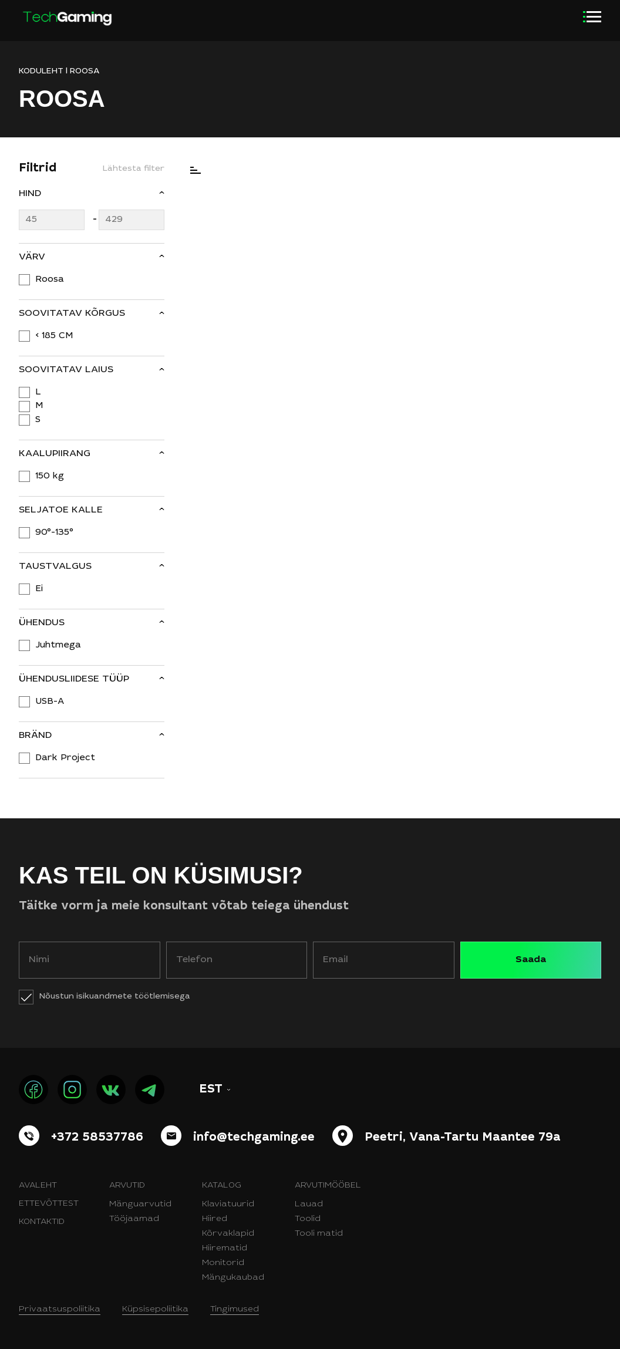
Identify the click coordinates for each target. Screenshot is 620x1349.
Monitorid (223, 1263)
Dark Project (65, 758)
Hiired (214, 1219)
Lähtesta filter (133, 169)
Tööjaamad (134, 1219)
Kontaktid (42, 1222)
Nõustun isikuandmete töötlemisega (114, 997)
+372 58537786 (97, 1138)
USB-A (49, 701)
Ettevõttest (49, 1204)
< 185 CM (54, 336)
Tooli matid (319, 1234)
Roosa (49, 279)
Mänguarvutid (140, 1204)
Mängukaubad (233, 1278)
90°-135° (54, 532)
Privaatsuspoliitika (59, 1310)
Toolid (308, 1219)
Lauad (309, 1204)
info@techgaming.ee (254, 1138)
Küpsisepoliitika (155, 1310)
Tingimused (234, 1310)
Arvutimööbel (328, 1186)
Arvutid (127, 1186)
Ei (39, 589)
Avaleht (38, 1186)
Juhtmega (58, 645)
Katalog (221, 1186)
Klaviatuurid (228, 1204)
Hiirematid (224, 1249)
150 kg (49, 476)
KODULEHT (41, 72)
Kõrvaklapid (228, 1234)
